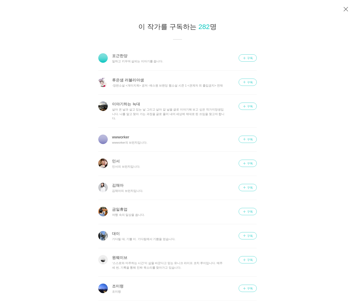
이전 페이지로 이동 (346, 9)
